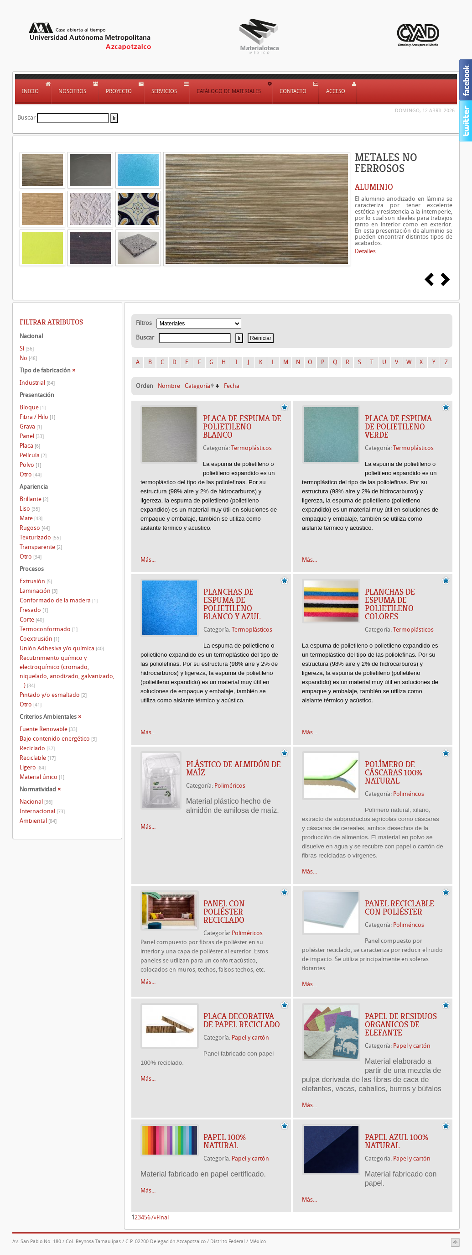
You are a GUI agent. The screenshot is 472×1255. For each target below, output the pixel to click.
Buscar (26, 117)
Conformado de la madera (59, 600)
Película (33, 455)
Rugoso (35, 527)
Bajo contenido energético (58, 738)
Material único (42, 777)
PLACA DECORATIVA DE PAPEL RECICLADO (241, 1020)
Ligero (33, 767)
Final (162, 1217)
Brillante (34, 499)
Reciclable (38, 757)
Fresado (34, 610)
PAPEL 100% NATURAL (224, 1141)
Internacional (42, 811)
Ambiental (38, 820)
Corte (32, 619)
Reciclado (37, 748)
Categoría (197, 385)
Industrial (37, 382)
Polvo (30, 464)
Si (27, 348)
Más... (148, 559)
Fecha (231, 385)
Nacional (36, 801)
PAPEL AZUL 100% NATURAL (396, 1141)
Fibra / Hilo (37, 416)
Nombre (169, 385)
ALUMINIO (374, 187)
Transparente (41, 547)
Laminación (38, 590)
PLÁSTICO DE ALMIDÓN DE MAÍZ (233, 768)
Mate (31, 518)
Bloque (33, 407)
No (28, 358)
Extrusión (36, 581)
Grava (31, 426)
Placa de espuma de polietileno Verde (398, 426)
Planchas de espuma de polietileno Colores (390, 604)
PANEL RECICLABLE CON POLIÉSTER (399, 908)
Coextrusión (39, 638)
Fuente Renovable (48, 729)
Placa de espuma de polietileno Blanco (242, 426)
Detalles (365, 251)
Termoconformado (49, 629)
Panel (32, 436)
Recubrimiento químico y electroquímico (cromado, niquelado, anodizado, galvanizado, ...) (67, 671)
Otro (30, 474)
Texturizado (40, 537)
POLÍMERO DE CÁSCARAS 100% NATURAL (393, 772)
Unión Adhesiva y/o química (62, 648)
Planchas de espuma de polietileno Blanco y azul (231, 604)
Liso (30, 508)
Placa (30, 445)
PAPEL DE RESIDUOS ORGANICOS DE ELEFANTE (401, 1024)
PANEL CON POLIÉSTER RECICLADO (224, 912)
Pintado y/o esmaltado (53, 694)
